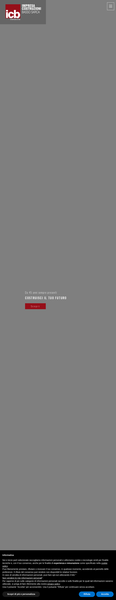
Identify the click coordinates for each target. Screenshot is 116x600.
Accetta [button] (105, 594)
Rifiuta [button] (87, 594)
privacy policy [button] (53, 584)
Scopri (33, 306)
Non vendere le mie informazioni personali (22, 578)
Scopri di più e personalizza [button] (21, 594)
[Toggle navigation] (110, 6)
